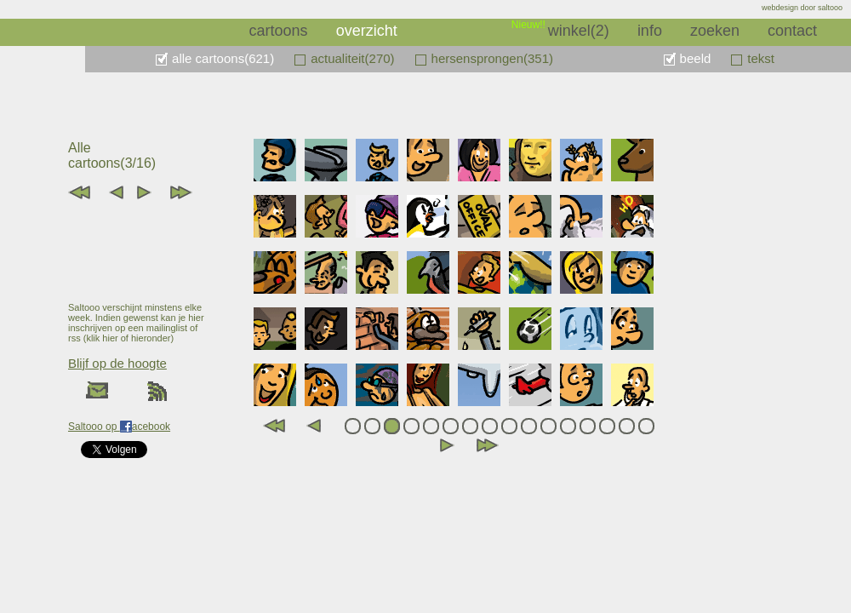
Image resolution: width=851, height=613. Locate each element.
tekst (760, 58)
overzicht (366, 30)
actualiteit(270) (352, 58)
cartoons (278, 30)
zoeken (715, 30)
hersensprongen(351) (492, 58)
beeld (695, 58)
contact (792, 30)
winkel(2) (578, 30)
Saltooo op (94, 427)
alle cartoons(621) (223, 58)
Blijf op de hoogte (117, 363)
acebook (151, 427)
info (649, 30)
